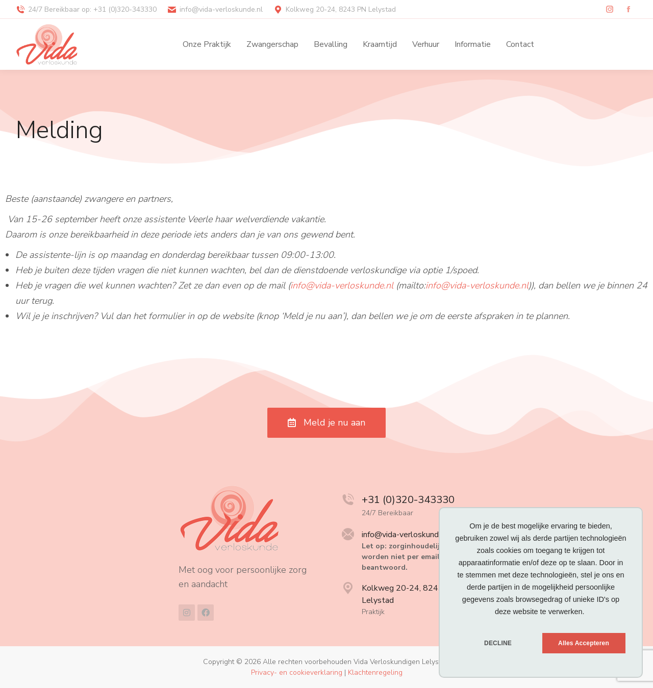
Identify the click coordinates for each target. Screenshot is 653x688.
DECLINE (498, 643)
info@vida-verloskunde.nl (341, 285)
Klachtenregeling (375, 672)
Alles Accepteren (583, 643)
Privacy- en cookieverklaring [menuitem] (296, 672)
